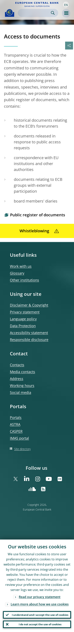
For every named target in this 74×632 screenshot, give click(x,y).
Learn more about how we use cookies (40, 604)
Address (16, 378)
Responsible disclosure (29, 339)
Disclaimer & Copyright (29, 305)
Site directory (22, 449)
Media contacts (22, 371)
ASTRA (15, 424)
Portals (16, 417)
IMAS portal (19, 438)
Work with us (21, 266)
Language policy (23, 318)
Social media (20, 392)
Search (53, 12)
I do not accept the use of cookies (40, 624)
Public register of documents (37, 215)
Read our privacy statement (39, 597)
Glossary (17, 273)
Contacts (17, 364)
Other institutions (24, 280)
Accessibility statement (29, 332)
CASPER (16, 431)
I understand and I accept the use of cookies (40, 615)
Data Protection (23, 325)
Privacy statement (24, 312)
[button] (66, 4)
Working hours (22, 385)
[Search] (35, 12)
